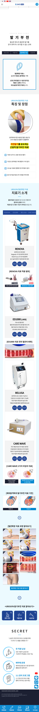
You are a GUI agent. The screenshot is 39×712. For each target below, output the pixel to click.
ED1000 (15, 212)
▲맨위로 (16, 691)
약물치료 (15, 53)
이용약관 (9, 691)
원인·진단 (6, 53)
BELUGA (24, 212)
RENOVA (7, 212)
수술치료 (32, 53)
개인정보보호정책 (4, 691)
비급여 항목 (13, 691)
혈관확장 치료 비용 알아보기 (19, 588)
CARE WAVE (32, 212)
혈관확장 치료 (24, 53)
